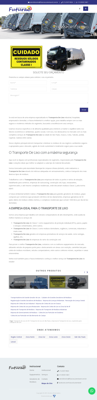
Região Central (16, 337)
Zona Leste (53, 337)
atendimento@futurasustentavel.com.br (43, 2)
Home (70, 33)
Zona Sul (42, 337)
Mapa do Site (47, 383)
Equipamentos (35, 374)
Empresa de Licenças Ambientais (53, 301)
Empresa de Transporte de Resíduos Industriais (51, 310)
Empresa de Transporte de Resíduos (23, 310)
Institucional (46, 370)
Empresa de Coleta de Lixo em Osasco (48, 304)
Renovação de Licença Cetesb (75, 301)
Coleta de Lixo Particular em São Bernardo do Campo (28, 316)
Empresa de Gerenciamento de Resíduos (24, 313)
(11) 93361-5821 (82, 2)
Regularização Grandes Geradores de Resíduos (26, 301)
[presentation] (26, 109)
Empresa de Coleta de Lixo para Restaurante (25, 307)
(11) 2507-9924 (67, 2)
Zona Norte (30, 337)
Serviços (45, 374)
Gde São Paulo (80, 337)
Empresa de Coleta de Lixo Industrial (23, 304)
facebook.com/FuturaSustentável (69, 383)
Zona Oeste (66, 337)
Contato (45, 379)
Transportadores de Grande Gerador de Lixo (25, 298)
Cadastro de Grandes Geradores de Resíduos (56, 298)
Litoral (13, 342)
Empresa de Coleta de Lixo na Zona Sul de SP (55, 307)
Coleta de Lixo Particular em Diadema (51, 313)
